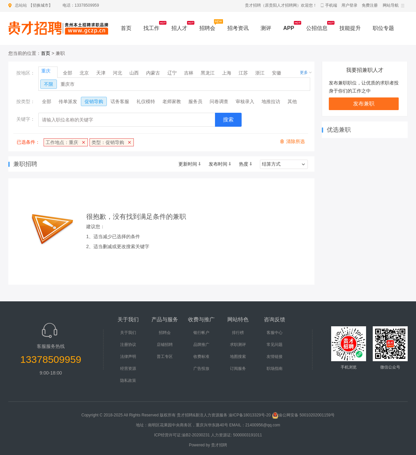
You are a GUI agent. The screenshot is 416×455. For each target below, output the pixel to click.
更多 (304, 72)
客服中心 (275, 332)
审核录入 (245, 101)
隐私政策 (128, 380)
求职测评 (238, 344)
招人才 (179, 28)
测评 (266, 28)
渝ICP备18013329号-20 (250, 415)
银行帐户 (201, 332)
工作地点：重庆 (62, 142)
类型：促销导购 (108, 142)
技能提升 (350, 28)
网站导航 (391, 5)
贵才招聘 (219, 445)
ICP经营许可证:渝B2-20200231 (182, 435)
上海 (226, 73)
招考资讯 (238, 28)
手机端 (331, 5)
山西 (134, 73)
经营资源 (128, 368)
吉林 (188, 73)
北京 (84, 73)
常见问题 (275, 344)
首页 (126, 28)
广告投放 (201, 368)
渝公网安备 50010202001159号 (303, 415)
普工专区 (165, 356)
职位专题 (383, 28)
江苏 (243, 73)
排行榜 (238, 332)
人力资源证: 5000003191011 (236, 435)
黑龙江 (208, 73)
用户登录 (349, 5)
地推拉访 (271, 101)
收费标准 (201, 356)
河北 (117, 73)
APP (288, 28)
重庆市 (68, 84)
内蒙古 (153, 73)
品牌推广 (201, 344)
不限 (48, 84)
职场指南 (275, 368)
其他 (292, 101)
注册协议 (128, 344)
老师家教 (171, 101)
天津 (100, 73)
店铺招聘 (165, 344)
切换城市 (41, 5)
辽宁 (172, 73)
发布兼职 (363, 103)
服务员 (195, 101)
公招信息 (316, 28)
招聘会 (207, 28)
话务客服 (119, 101)
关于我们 (128, 332)
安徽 (276, 73)
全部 (67, 73)
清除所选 (295, 141)
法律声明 (128, 356)
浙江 (260, 73)
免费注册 (370, 5)
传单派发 (68, 101)
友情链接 (275, 356)
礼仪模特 (145, 101)
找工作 (151, 28)
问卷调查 (219, 101)
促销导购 (94, 101)
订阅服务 (238, 368)
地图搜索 (238, 356)
